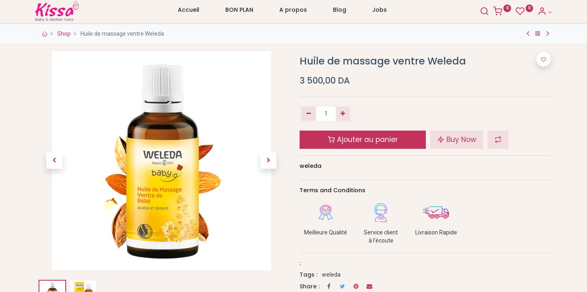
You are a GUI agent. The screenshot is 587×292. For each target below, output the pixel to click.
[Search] (484, 12)
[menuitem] (188, 12)
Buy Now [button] (456, 139)
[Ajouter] (343, 114)
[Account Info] (544, 12)
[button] (54, 160)
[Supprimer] (308, 114)
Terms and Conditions (332, 190)
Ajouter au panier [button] (363, 139)
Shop (64, 33)
